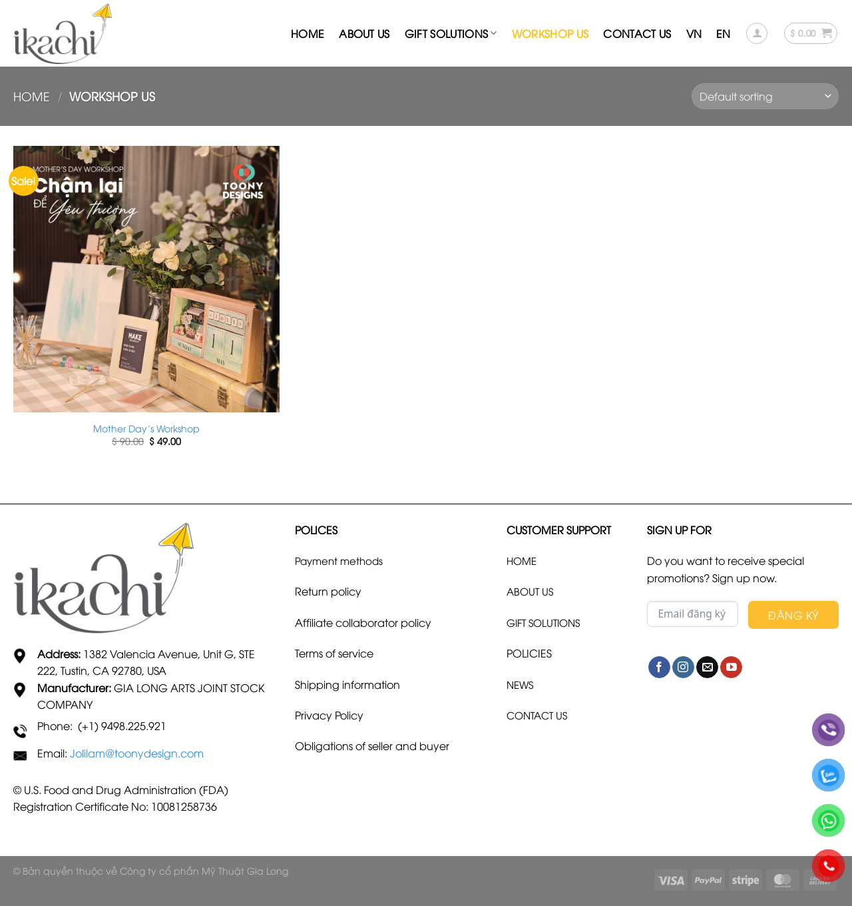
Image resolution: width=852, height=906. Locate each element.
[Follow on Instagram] (683, 667)
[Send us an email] (707, 667)
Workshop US (550, 33)
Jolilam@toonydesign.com (137, 752)
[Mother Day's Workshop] (146, 279)
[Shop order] (765, 96)
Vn (694, 33)
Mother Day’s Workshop (146, 428)
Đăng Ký (793, 615)
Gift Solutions (451, 33)
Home (307, 33)
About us (364, 33)
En (723, 33)
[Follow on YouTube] (731, 667)
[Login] (756, 33)
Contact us (637, 33)
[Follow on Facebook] (659, 667)
